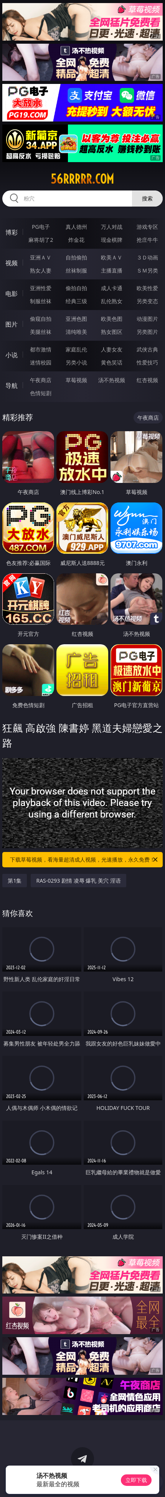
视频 (11, 263)
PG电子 (41, 226)
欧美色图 (111, 318)
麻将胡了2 (40, 239)
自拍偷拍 (76, 257)
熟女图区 (111, 331)
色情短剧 (40, 393)
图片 (11, 324)
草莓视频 (76, 380)
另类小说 (76, 362)
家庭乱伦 (76, 349)
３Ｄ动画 (147, 257)
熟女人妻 (40, 270)
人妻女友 (111, 349)
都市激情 (40, 349)
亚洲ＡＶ (40, 257)
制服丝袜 (40, 301)
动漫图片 (147, 318)
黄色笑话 (111, 362)
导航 (11, 385)
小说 (11, 355)
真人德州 (76, 226)
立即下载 (136, 1480)
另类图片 (147, 331)
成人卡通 (111, 288)
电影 (11, 293)
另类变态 (147, 301)
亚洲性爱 (40, 288)
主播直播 (111, 270)
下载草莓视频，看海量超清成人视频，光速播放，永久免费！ (84, 859)
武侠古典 (147, 349)
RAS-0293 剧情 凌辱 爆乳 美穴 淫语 (78, 880)
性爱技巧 (147, 362)
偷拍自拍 (76, 288)
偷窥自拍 (40, 318)
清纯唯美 (76, 331)
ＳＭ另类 (147, 270)
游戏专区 (147, 226)
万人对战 (111, 226)
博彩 (11, 232)
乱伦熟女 (111, 301)
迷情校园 (40, 362)
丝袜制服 (76, 270)
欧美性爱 (147, 288)
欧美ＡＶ (111, 257)
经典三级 (76, 301)
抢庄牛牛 (147, 239)
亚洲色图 (76, 318)
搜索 (147, 198)
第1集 (14, 880)
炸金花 (76, 239)
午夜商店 (40, 380)
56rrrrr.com (82, 179)
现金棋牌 (111, 239)
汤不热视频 (111, 380)
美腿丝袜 (40, 331)
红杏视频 (147, 380)
